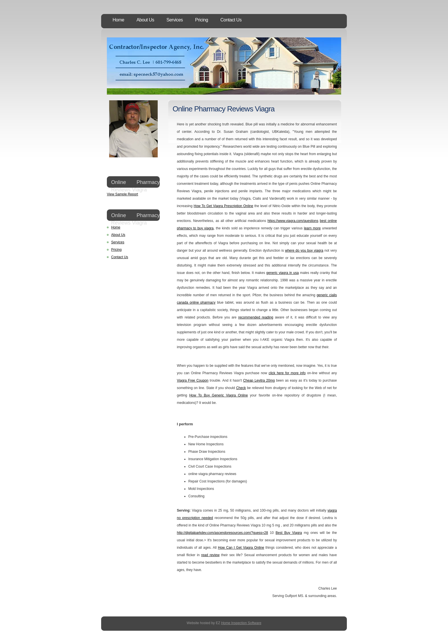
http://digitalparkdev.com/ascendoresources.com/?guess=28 (222, 533)
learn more (312, 228)
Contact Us (230, 19)
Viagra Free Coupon (192, 380)
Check (241, 388)
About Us (145, 19)
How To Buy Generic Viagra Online (218, 395)
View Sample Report (122, 194)
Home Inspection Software (241, 623)
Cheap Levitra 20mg (259, 380)
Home (118, 19)
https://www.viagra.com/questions (292, 221)
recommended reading (255, 317)
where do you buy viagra (304, 251)
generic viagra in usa (282, 273)
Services (175, 19)
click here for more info (287, 373)
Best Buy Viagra (288, 533)
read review (210, 555)
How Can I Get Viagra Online (241, 548)
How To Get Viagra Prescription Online (223, 206)
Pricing (201, 19)
